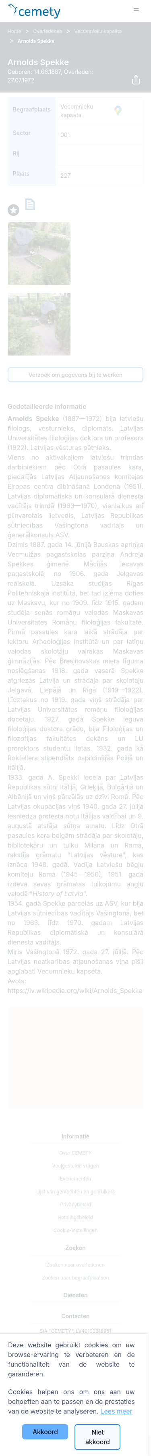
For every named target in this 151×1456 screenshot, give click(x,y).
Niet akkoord (97, 1437)
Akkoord (45, 1432)
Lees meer (116, 1411)
